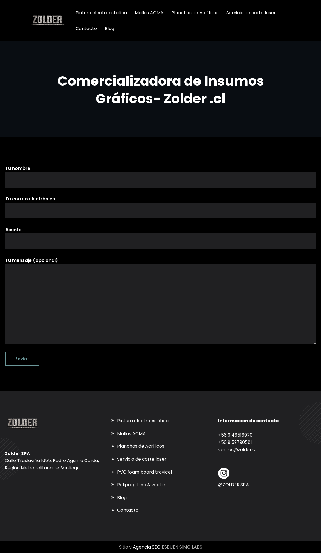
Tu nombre (160, 176)
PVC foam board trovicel (144, 472)
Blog (122, 497)
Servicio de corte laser (142, 459)
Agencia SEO (147, 547)
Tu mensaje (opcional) (160, 300)
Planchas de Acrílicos (140, 446)
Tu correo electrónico (160, 207)
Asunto (160, 238)
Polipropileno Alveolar (141, 484)
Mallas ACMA (131, 433)
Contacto (127, 510)
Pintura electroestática (143, 420)
